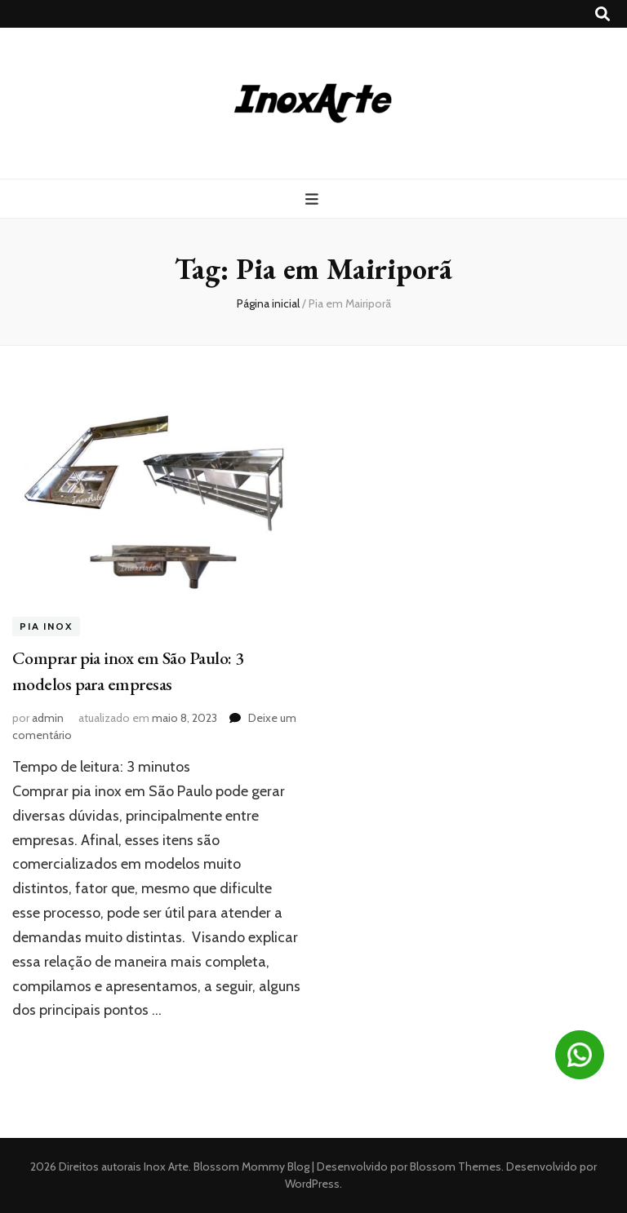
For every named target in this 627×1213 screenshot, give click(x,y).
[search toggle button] (602, 14)
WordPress (312, 1183)
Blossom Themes (454, 1166)
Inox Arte (166, 1166)
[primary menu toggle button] (313, 199)
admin (48, 718)
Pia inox (46, 626)
